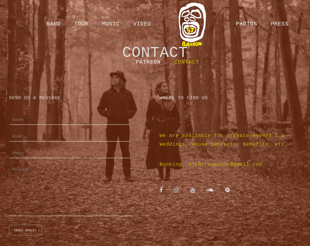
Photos (246, 24)
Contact (187, 62)
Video (142, 24)
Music (111, 24)
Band (53, 24)
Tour (81, 24)
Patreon (148, 62)
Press (280, 24)
